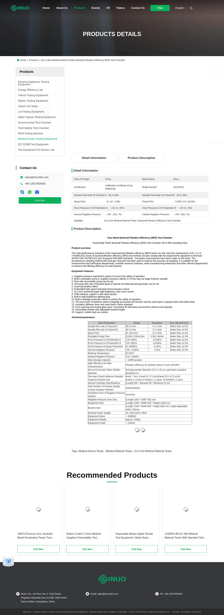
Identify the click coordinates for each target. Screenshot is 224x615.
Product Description (141, 158)
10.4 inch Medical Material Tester (153, 451)
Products (79, 8)
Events (96, 8)
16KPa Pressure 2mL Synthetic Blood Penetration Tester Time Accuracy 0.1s (35, 536)
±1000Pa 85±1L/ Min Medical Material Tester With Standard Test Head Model (184, 536)
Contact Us (138, 8)
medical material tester (119, 451)
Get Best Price (157, 141)
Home (46, 8)
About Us (62, 8)
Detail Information (94, 158)
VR (108, 8)
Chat (160, 8)
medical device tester (90, 451)
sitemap (26, 612)
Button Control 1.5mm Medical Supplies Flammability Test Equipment (84, 536)
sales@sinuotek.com (37, 177)
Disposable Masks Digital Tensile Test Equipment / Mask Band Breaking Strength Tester (134, 536)
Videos (120, 8)
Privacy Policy (40, 612)
